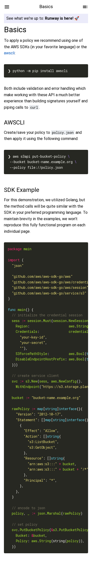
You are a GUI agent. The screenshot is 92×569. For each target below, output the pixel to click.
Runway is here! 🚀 (62, 18)
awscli (9, 53)
